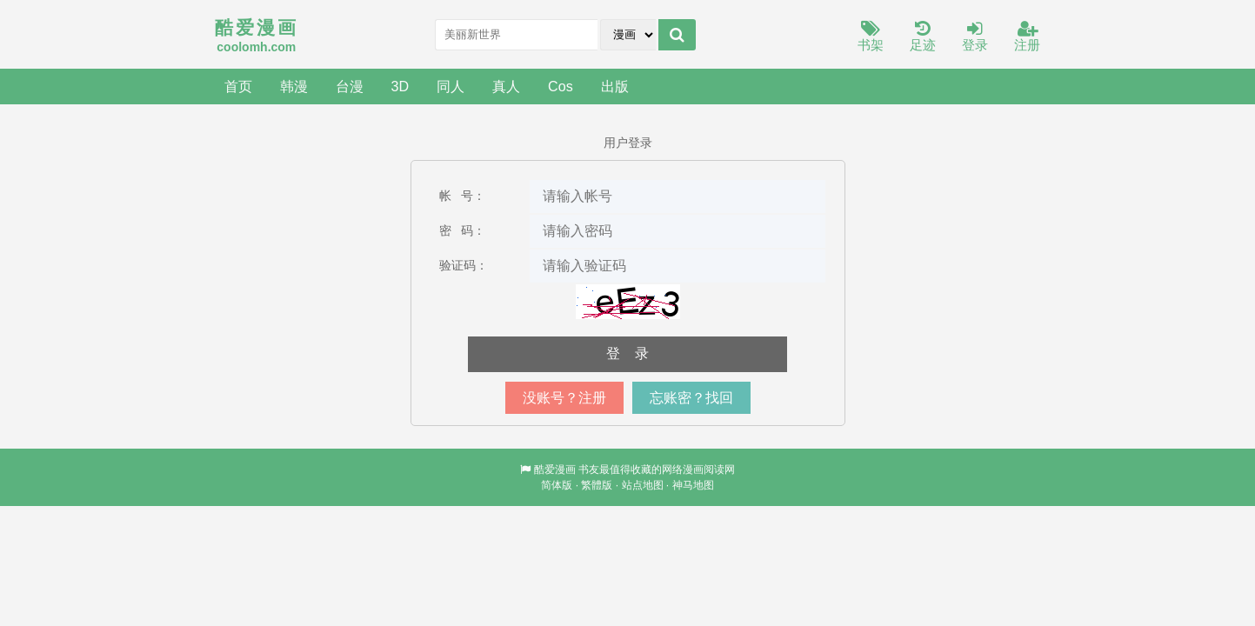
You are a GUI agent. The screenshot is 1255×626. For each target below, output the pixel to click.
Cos (560, 86)
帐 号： (462, 196)
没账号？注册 (564, 397)
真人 (506, 86)
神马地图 (693, 485)
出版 (615, 86)
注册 (1027, 37)
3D (400, 86)
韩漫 (294, 86)
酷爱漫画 (555, 469)
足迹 (923, 37)
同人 (450, 86)
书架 (871, 37)
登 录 (628, 353)
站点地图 (643, 485)
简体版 (556, 485)
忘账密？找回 (691, 397)
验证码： (463, 265)
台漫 (350, 86)
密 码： (462, 230)
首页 (238, 86)
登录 (975, 37)
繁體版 (596, 485)
